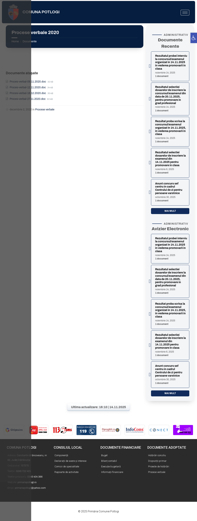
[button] (193, 38)
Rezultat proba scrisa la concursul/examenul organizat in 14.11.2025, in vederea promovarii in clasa (170, 128)
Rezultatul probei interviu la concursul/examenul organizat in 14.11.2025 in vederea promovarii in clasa (171, 62)
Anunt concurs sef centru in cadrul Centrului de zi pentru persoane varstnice (168, 188)
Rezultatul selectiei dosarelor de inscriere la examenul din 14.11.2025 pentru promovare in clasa (170, 159)
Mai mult (170, 211)
